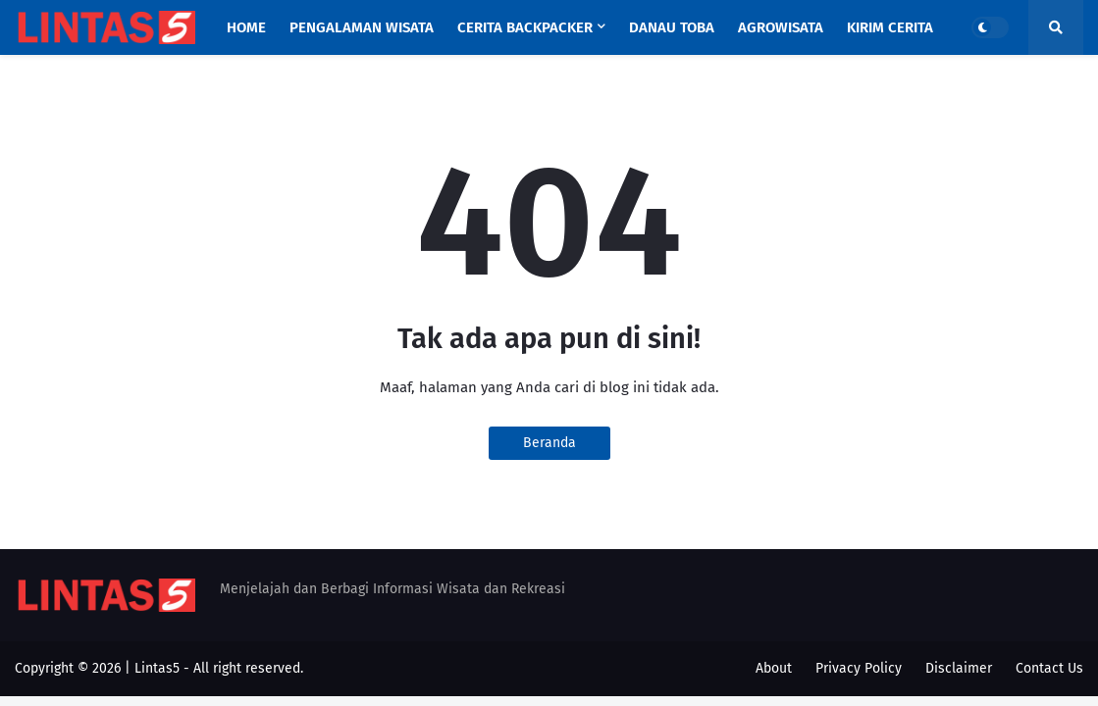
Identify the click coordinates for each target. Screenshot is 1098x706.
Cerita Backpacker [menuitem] (525, 27)
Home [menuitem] (246, 27)
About (774, 668)
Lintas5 (157, 668)
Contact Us (1049, 668)
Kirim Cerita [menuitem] (890, 27)
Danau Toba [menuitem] (671, 27)
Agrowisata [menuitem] (780, 27)
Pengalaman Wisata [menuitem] (361, 27)
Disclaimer (958, 668)
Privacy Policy (858, 668)
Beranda (549, 442)
